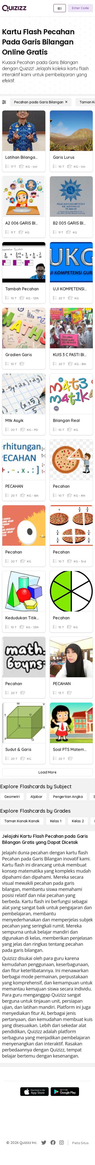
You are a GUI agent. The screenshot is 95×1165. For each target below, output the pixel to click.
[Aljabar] (36, 797)
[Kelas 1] (56, 821)
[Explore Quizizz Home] (14, 8)
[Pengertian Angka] (68, 797)
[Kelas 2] (78, 821)
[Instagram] (61, 1143)
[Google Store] (65, 1091)
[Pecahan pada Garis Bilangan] (40, 102)
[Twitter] (43, 1143)
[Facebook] (52, 1143)
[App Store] (34, 1091)
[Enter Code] (80, 8)
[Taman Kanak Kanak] (22, 821)
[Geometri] (12, 797)
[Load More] (47, 772)
